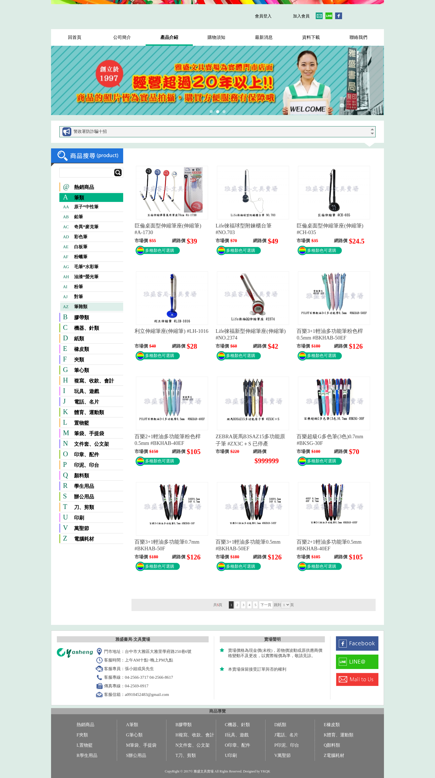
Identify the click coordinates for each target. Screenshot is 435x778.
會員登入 (263, 16)
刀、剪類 (84, 507)
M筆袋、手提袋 (141, 745)
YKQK (265, 771)
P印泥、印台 (286, 745)
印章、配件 (86, 454)
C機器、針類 (237, 724)
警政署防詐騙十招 (90, 131)
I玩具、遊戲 (237, 735)
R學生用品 (87, 755)
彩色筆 (75, 237)
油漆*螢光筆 (80, 277)
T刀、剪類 (185, 755)
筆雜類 (75, 307)
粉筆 (73, 287)
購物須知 (216, 37)
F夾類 (82, 735)
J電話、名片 (286, 735)
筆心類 (81, 370)
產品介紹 (169, 37)
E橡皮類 (332, 724)
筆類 (79, 198)
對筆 (73, 297)
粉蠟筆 (75, 257)
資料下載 (311, 37)
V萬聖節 (282, 755)
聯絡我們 (358, 37)
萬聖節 (81, 528)
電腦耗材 (84, 539)
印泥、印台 (86, 465)
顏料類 (81, 475)
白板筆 (75, 247)
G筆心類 (134, 735)
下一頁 (266, 605)
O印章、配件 (238, 745)
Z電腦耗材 (334, 755)
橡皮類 (81, 349)
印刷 (79, 518)
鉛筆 (73, 217)
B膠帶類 (183, 724)
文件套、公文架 (91, 444)
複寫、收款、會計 (94, 381)
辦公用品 (84, 497)
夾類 (79, 360)
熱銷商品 (78, 187)
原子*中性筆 (80, 207)
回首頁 (74, 37)
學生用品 (84, 486)
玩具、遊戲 (86, 391)
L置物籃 (85, 745)
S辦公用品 (136, 755)
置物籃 (81, 423)
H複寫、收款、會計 (194, 735)
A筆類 (132, 724)
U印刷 (231, 755)
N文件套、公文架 (192, 745)
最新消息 (264, 37)
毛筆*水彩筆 (80, 267)
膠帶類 (81, 317)
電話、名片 (86, 402)
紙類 (79, 338)
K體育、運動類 (339, 735)
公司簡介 (122, 37)
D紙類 (280, 724)
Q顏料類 (332, 745)
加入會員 (301, 16)
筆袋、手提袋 (89, 433)
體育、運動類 (89, 412)
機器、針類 (86, 328)
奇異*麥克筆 (80, 227)
